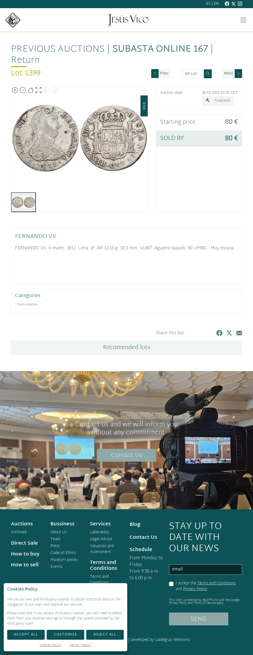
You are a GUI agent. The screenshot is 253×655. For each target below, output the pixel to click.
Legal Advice (101, 539)
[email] (205, 569)
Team (55, 539)
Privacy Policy (195, 589)
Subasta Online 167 (160, 49)
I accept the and (206, 586)
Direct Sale (24, 543)
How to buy (25, 554)
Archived (18, 532)
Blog (134, 524)
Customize (65, 635)
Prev (164, 73)
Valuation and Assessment (102, 549)
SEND (198, 619)
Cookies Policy (51, 646)
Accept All (26, 635)
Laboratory (99, 532)
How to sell (25, 565)
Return (25, 60)
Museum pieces (64, 560)
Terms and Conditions (216, 583)
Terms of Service (204, 603)
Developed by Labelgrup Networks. (160, 640)
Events (56, 567)
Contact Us (126, 455)
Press (55, 546)
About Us (58, 532)
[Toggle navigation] (243, 20)
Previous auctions (58, 49)
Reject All (105, 635)
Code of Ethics (63, 553)
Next (228, 73)
